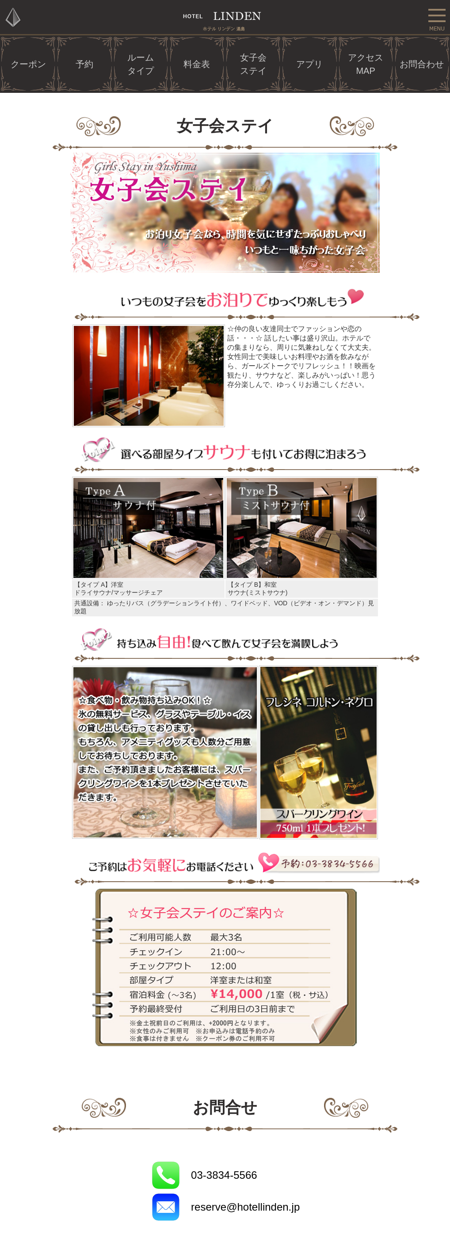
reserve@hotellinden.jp (245, 1207)
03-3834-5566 (224, 1175)
